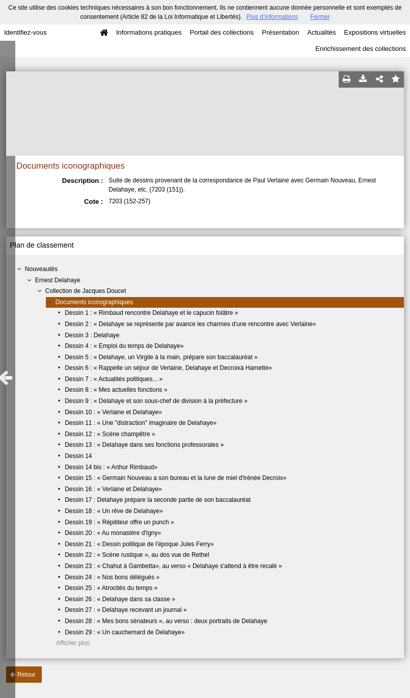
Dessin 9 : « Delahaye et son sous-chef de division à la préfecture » (156, 401)
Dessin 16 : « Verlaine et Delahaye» (113, 489)
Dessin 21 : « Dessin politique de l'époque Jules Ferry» (139, 544)
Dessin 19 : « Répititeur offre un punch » (119, 522)
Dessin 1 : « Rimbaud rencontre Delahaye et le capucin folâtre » (151, 312)
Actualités (321, 32)
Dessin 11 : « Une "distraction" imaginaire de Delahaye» (140, 422)
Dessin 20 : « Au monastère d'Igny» (113, 532)
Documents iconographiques (94, 302)
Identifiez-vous (25, 32)
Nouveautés (41, 269)
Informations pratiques (149, 32)
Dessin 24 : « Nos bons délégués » (112, 577)
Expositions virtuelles (375, 32)
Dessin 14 (78, 456)
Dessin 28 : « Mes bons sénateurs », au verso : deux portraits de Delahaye (166, 621)
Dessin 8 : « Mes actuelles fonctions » (116, 389)
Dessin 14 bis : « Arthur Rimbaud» (111, 467)
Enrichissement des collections (360, 48)
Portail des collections (222, 32)
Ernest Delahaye (57, 280)
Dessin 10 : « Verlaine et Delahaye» (113, 412)
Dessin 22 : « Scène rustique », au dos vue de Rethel (137, 554)
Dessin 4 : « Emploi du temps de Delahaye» (124, 346)
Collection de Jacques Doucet (85, 290)
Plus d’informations (272, 16)
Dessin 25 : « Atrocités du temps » (111, 588)
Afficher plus (73, 643)
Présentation (280, 32)
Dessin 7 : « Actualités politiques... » (113, 379)
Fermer (320, 16)
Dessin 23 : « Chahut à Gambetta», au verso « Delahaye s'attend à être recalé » (173, 566)
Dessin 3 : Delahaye (92, 335)
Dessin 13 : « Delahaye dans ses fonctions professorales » (144, 444)
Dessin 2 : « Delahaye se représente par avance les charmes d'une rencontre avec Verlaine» (190, 324)
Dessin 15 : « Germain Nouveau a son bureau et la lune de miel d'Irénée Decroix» (175, 477)
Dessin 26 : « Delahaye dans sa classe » (120, 599)
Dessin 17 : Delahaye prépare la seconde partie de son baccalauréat (158, 499)
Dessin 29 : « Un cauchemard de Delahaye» (124, 632)
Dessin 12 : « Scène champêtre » (110, 434)
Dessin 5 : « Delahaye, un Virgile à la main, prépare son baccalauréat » (161, 357)
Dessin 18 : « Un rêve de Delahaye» (114, 511)
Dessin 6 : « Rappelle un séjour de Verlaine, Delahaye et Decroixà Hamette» (168, 367)
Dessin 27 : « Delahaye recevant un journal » (125, 609)
